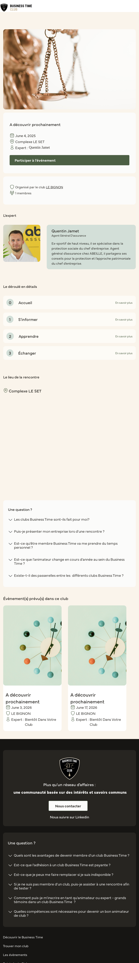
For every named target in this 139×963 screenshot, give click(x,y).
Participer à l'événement (35, 160)
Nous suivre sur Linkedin (69, 816)
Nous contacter (68, 805)
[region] (69, 440)
